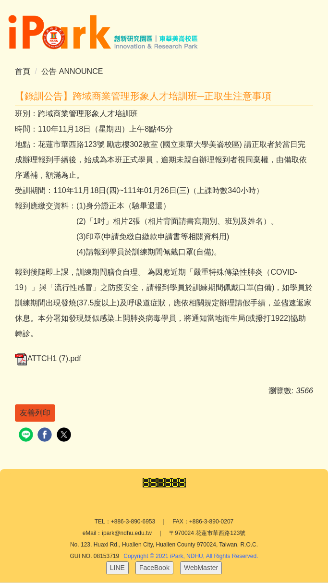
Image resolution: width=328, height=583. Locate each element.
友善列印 (35, 413)
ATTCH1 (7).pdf (48, 358)
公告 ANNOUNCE (72, 71)
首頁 (22, 71)
